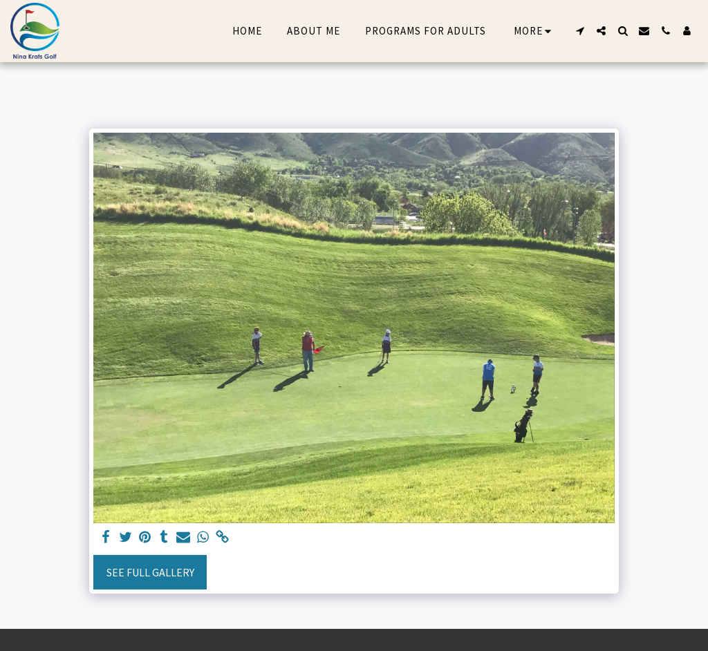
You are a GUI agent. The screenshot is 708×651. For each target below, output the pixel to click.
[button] (580, 31)
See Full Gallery (150, 572)
